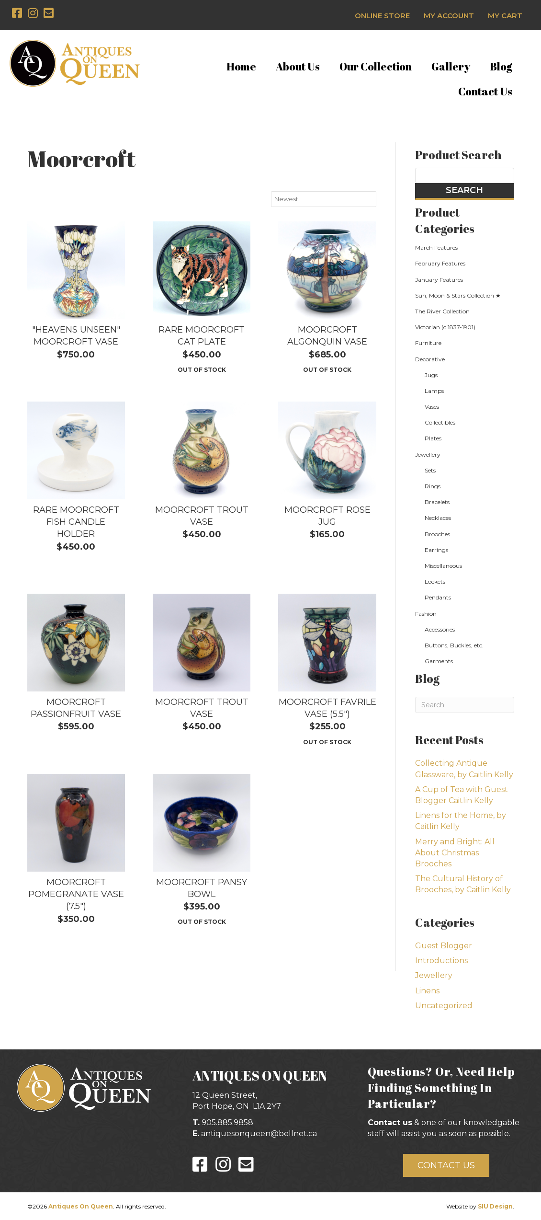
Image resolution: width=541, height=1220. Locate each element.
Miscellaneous (443, 565)
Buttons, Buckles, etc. (454, 645)
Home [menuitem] (241, 66)
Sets (430, 470)
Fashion (426, 613)
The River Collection (442, 311)
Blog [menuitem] (501, 66)
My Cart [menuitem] (505, 15)
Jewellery (427, 454)
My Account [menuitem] (449, 15)
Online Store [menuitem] (382, 15)
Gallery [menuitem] (450, 66)
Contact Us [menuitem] (485, 91)
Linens (427, 990)
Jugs (431, 375)
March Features (436, 247)
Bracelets (437, 502)
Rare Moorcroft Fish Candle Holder (76, 522)
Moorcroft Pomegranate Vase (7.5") (76, 894)
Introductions (441, 960)
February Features (440, 263)
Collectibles (440, 422)
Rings (432, 486)
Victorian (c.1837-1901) (445, 327)
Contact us (390, 1122)
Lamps (434, 390)
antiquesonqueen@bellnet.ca (259, 1133)
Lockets (435, 581)
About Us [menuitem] (298, 66)
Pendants (438, 597)
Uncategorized (444, 1005)
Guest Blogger (443, 945)
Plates (433, 438)
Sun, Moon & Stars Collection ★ (458, 295)
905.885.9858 (227, 1122)
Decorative (430, 359)
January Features (439, 279)
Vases (432, 406)
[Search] (464, 705)
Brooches (437, 534)
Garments (439, 661)
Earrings (436, 549)
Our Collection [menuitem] (375, 66)
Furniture (428, 342)
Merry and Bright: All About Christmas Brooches (455, 852)
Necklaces (438, 517)
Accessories (440, 629)
